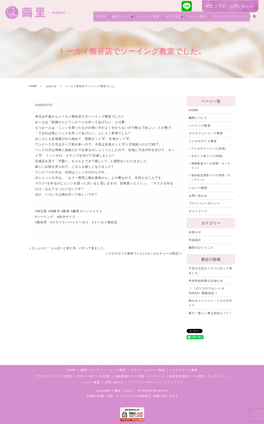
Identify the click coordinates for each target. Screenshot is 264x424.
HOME (87, 18)
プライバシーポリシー (204, 203)
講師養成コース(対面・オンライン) (210, 166)
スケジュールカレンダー (228, 18)
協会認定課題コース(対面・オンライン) (210, 177)
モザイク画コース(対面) (207, 156)
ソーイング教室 (139, 18)
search (254, 18)
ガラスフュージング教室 (206, 133)
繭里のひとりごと (201, 247)
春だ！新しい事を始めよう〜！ (210, 313)
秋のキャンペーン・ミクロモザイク (210, 303)
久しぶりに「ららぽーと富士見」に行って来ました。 (69, 248)
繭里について (110, 18)
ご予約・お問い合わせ (234, 6)
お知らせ (51, 86)
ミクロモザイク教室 (203, 141)
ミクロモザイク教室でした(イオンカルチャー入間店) (142, 253)
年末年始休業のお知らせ (206, 280)
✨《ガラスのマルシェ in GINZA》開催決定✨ (206, 290)
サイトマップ (198, 211)
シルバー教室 (193, 18)
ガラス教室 (167, 18)
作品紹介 (195, 239)
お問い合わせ (198, 195)
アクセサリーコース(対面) (208, 148)
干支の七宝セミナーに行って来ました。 (210, 270)
